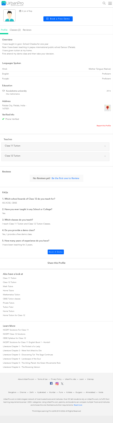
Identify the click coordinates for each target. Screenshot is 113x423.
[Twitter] (62, 384)
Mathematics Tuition (11, 294)
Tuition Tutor (8, 307)
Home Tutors (8, 290)
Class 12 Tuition (9, 282)
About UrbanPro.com (26, 379)
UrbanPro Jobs (70, 379)
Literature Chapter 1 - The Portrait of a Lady (21, 346)
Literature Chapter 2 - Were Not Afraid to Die (22, 350)
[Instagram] (57, 384)
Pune (61, 392)
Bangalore (12, 392)
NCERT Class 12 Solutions (14, 334)
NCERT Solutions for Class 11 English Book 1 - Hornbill (26, 342)
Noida (101, 392)
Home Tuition (8, 311)
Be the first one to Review (65, 178)
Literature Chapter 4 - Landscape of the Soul (22, 359)
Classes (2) (15, 30)
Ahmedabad (90, 392)
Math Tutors (8, 286)
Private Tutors (8, 303)
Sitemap (90, 379)
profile (4, 30)
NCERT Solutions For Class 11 (16, 330)
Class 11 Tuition (9, 278)
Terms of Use (43, 379)
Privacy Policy (56, 379)
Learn (81, 379)
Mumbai (52, 392)
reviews (27, 30)
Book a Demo (56, 252)
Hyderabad (41, 392)
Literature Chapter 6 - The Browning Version (21, 367)
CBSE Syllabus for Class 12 (14, 338)
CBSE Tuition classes (11, 298)
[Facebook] (51, 384)
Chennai (23, 392)
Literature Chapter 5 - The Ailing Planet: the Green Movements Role (31, 363)
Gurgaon (78, 392)
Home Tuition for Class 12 (14, 315)
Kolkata (69, 392)
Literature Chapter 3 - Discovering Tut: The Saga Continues (28, 354)
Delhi (32, 392)
